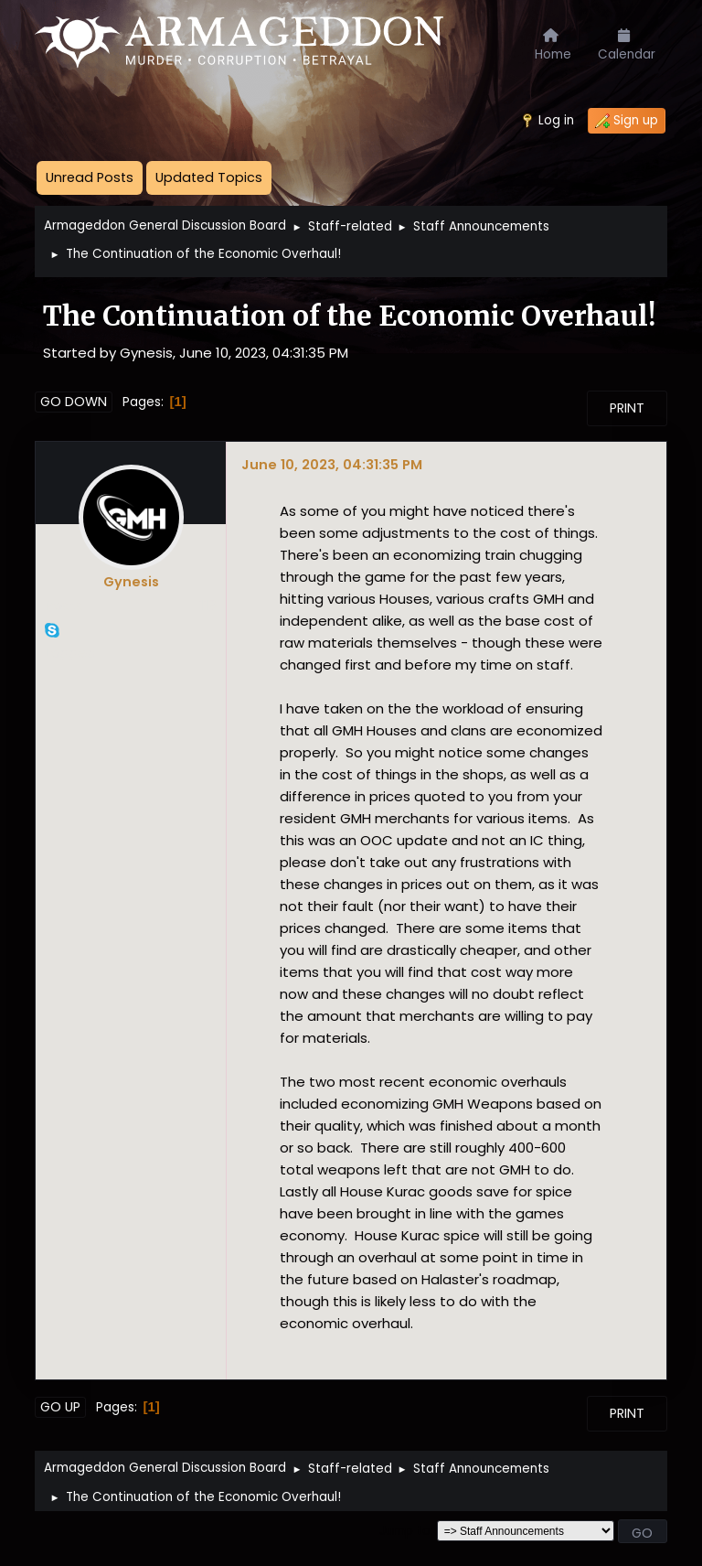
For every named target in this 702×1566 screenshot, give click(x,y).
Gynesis (131, 582)
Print (627, 408)
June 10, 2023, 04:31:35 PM (331, 464)
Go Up (60, 1407)
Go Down (73, 401)
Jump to (405, 1530)
